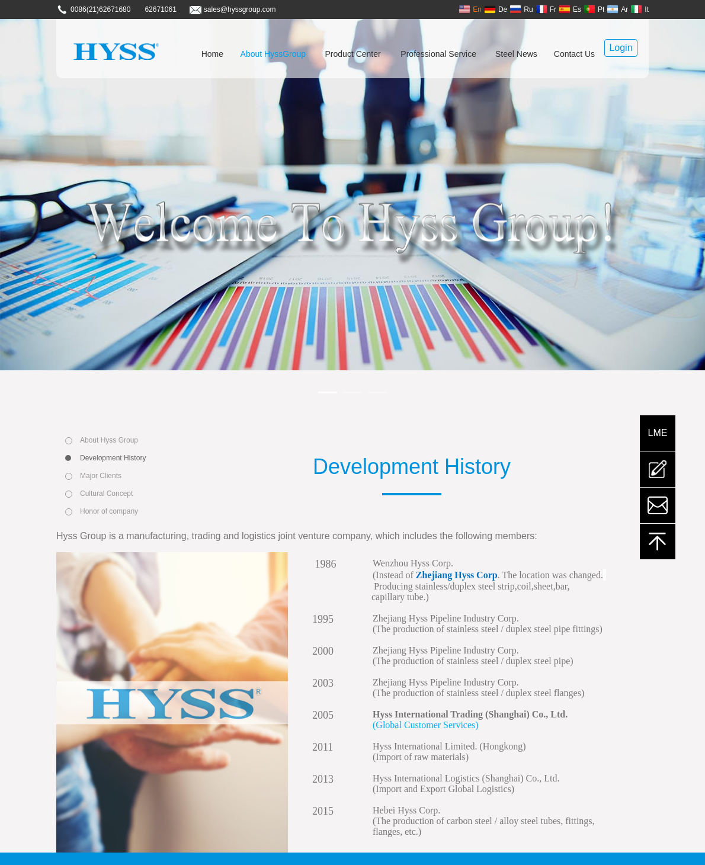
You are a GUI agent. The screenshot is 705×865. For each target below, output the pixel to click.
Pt (594, 9)
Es (570, 9)
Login (620, 48)
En (470, 9)
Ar (617, 9)
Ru (521, 9)
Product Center (353, 54)
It (639, 9)
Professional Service (438, 54)
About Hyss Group (109, 440)
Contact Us (574, 54)
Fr (546, 9)
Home (212, 54)
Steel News (516, 54)
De (495, 9)
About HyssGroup (273, 54)
